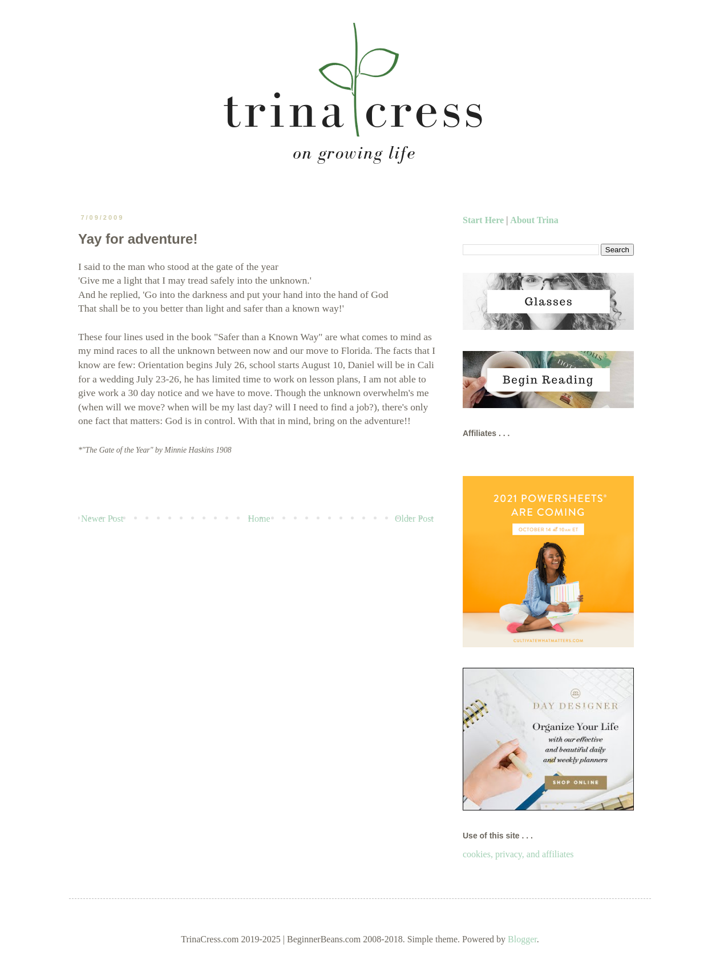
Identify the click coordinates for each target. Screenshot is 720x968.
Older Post (414, 518)
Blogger (522, 939)
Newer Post (102, 518)
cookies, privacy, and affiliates (518, 854)
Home (259, 518)
